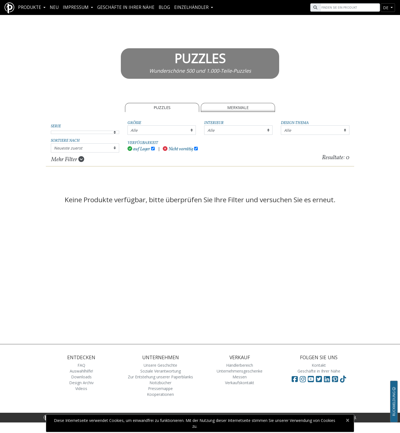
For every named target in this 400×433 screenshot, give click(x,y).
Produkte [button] (30, 7)
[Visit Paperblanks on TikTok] (343, 379)
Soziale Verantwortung (160, 371)
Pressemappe (160, 388)
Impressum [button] (76, 7)
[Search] (349, 7)
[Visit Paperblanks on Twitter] (320, 379)
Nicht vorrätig (178, 149)
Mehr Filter (67, 159)
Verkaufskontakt (239, 382)
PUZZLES (162, 107)
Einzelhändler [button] (192, 7)
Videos (81, 388)
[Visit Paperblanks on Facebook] (295, 379)
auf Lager (139, 149)
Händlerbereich (239, 365)
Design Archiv (81, 382)
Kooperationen (160, 394)
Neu (54, 7)
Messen (239, 376)
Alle (134, 130)
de (386, 7)
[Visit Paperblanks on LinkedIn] (328, 379)
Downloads (81, 376)
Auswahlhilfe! (81, 371)
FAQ (81, 365)
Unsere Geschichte (160, 365)
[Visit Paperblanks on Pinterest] (336, 379)
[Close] (347, 420)
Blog (164, 7)
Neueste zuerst (68, 148)
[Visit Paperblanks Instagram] (303, 379)
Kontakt (319, 365)
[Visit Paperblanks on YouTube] (312, 379)
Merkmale (238, 107)
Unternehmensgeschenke (239, 371)
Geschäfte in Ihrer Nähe (125, 7)
